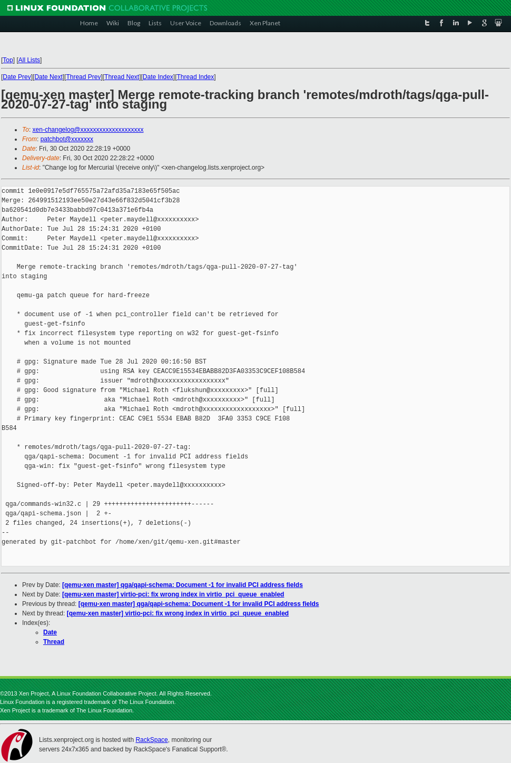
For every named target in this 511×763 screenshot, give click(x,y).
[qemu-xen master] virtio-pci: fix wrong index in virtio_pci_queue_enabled (173, 594)
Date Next (48, 77)
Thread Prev (83, 77)
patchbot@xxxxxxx (67, 139)
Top (8, 60)
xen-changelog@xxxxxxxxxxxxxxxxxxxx (88, 129)
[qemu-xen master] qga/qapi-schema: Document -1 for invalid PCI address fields (182, 585)
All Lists (29, 60)
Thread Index (195, 77)
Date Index (158, 77)
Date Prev (17, 77)
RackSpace (151, 740)
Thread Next (121, 77)
